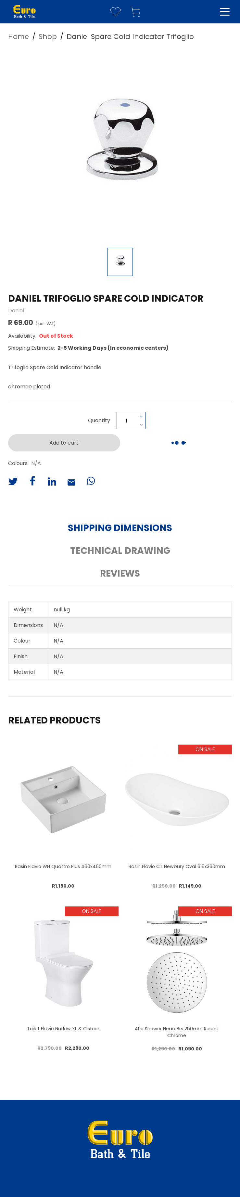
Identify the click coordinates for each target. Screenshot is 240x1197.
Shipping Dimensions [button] (120, 528)
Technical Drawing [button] (120, 550)
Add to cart (64, 443)
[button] (120, 146)
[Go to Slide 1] (120, 262)
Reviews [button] (120, 573)
